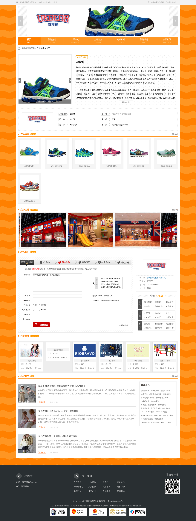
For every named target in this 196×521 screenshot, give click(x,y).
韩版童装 (159, 306)
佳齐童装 (111, 361)
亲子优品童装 (156, 408)
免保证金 (148, 328)
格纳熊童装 (162, 405)
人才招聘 (106, 487)
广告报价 (92, 482)
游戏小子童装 (165, 361)
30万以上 (170, 317)
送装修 (147, 324)
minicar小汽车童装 (147, 412)
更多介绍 (126, 102)
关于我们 (78, 482)
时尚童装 (170, 302)
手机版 (87, 501)
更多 (174, 134)
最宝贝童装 (145, 408)
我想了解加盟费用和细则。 (110, 284)
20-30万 (158, 317)
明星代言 (170, 328)
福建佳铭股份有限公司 (121, 114)
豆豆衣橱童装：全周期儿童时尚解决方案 (57, 436)
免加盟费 (159, 324)
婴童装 (158, 302)
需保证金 (159, 328)
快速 (156, 295)
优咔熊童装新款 (29, 166)
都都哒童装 (155, 401)
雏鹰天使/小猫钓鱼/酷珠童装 (151, 394)
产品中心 (75, 40)
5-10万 (168, 313)
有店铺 (43, 310)
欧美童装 (170, 306)
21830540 (25, 486)
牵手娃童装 (138, 361)
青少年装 (148, 302)
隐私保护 (121, 487)
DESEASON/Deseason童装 (150, 422)
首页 (29, 40)
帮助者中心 (78, 487)
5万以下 (158, 313)
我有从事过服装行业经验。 (110, 281)
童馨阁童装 (167, 394)
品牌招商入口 (171, 2)
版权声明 (78, 491)
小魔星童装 (145, 401)
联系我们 (106, 482)
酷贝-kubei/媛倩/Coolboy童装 (151, 415)
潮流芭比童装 (168, 415)
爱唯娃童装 (145, 391)
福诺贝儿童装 (166, 422)
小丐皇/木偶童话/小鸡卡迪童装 (152, 419)
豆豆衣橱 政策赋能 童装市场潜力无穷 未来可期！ (61, 386)
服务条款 (125, 325)
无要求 (147, 313)
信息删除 (121, 491)
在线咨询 (167, 40)
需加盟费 (170, 324)
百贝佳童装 (32, 361)
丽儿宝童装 (85, 361)
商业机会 (121, 40)
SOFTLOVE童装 (161, 412)
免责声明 (92, 491)
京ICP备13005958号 (115, 501)
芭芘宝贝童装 (165, 391)
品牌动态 (144, 40)
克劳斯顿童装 (58, 350)
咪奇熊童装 (166, 408)
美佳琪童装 (155, 391)
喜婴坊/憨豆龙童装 (147, 398)
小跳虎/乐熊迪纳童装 (148, 405)
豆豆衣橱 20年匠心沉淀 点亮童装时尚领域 (58, 411)
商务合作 (121, 482)
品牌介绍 (52, 40)
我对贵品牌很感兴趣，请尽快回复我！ (57, 282)
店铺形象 (98, 40)
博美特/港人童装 (162, 398)
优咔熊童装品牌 (28, 48)
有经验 (43, 305)
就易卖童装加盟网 (156, 2)
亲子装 (147, 306)
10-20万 (147, 317)
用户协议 (92, 487)
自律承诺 (106, 491)
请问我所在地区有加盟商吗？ (111, 279)
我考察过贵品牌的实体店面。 (111, 287)
